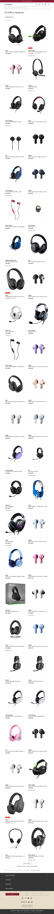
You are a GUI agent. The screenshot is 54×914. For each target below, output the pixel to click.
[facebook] (25, 898)
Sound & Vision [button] (18, 870)
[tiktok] (31, 898)
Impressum (13, 910)
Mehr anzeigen (27, 863)
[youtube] (28, 898)
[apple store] (29, 902)
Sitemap (18, 910)
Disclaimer (33, 910)
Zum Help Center (27, 905)
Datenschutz (27, 910)
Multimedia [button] (11, 870)
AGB (22, 910)
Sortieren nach (9, 17)
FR (27, 894)
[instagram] (22, 898)
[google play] (32, 902)
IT (41, 894)
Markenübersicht (39, 910)
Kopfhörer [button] (26, 870)
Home (6, 870)
